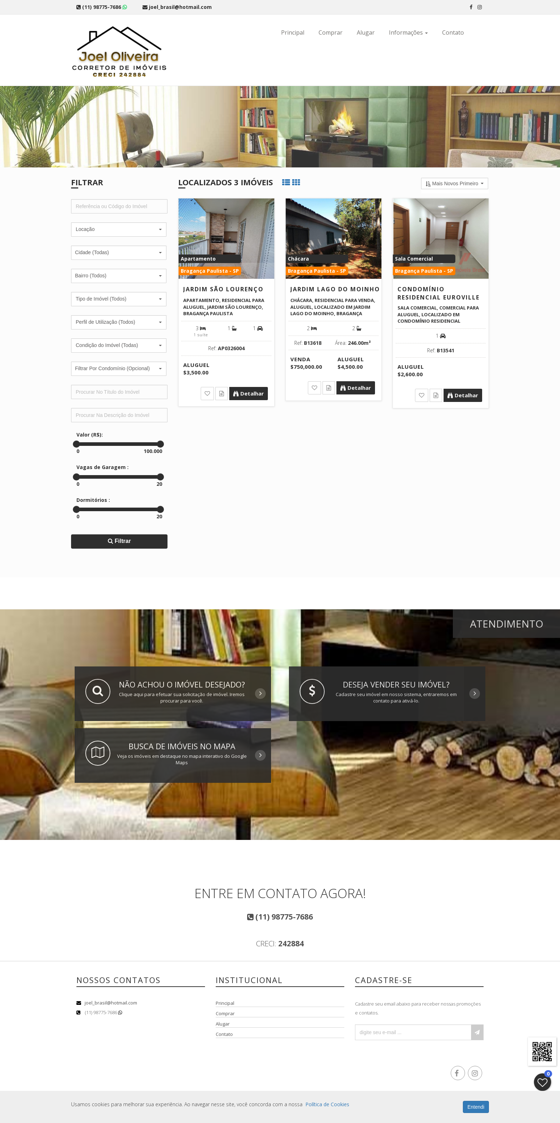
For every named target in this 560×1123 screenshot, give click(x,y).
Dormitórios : (93, 500)
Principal (292, 32)
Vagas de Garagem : (102, 467)
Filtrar (119, 541)
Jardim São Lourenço (223, 289)
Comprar (330, 32)
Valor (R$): (89, 434)
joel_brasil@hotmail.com (111, 1002)
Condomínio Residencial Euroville (439, 293)
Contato (453, 32)
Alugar (366, 32)
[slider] (76, 444)
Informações (408, 32)
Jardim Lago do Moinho (335, 289)
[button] (118, 229)
